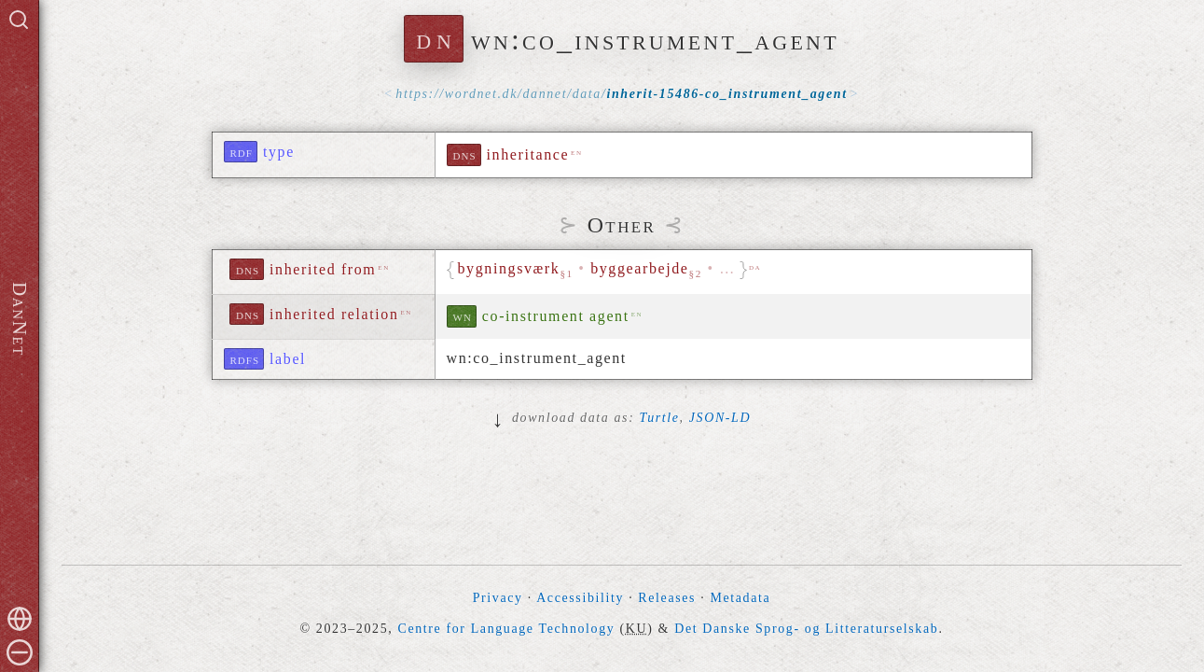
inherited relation (334, 314)
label (288, 359)
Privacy (498, 598)
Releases (667, 598)
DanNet (19, 319)
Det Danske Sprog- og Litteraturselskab (806, 629)
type (279, 152)
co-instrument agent (556, 316)
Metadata (740, 598)
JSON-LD (720, 418)
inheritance (528, 154)
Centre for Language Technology (506, 629)
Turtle (660, 418)
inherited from (323, 269)
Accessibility (580, 598)
